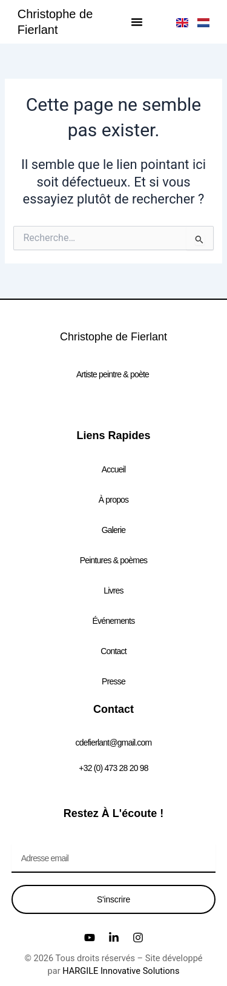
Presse (113, 681)
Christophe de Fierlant (113, 337)
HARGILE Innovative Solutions (120, 970)
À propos (114, 500)
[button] (137, 22)
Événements (114, 621)
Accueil (114, 469)
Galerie (114, 530)
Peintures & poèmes (114, 560)
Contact (113, 651)
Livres (113, 590)
